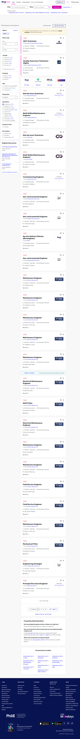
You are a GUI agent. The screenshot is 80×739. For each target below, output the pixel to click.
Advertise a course (38, 701)
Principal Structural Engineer (35, 583)
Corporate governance (55, 693)
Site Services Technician (33, 93)
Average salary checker (7, 703)
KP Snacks (29, 137)
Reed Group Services (71, 691)
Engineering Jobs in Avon (43, 661)
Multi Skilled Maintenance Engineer (34, 114)
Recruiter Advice (22, 693)
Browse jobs (67, 7)
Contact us (4, 685)
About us (52, 687)
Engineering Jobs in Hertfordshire (57, 661)
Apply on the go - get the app (43, 614)
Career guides (37, 699)
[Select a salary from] (10, 43)
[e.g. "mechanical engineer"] (19, 7)
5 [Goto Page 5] (45, 609)
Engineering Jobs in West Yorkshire (43, 670)
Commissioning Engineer (33, 177)
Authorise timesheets (71, 689)
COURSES (36, 682)
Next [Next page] (55, 609)
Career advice (5, 699)
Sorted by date (47, 25)
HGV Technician (29, 41)
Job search (4, 687)
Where (31, 7)
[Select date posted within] (10, 97)
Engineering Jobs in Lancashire (59, 12)
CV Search (20, 689)
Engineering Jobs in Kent (57, 666)
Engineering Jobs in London (16, 12)
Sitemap (4, 709)
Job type (4, 55)
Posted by (5, 73)
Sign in (42, 635)
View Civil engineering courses (10, 172)
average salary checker (39, 640)
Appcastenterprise (31, 95)
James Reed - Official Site (72, 703)
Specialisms (5, 102)
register (47, 635)
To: (3, 47)
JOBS (3, 682)
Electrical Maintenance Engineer (32, 382)
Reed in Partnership (70, 699)
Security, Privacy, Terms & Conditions (65, 731)
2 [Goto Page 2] (39, 609)
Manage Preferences (68, 729)
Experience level (7, 124)
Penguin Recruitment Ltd (33, 198)
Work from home (5, 691)
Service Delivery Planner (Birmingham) (33, 237)
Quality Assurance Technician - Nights (36, 62)
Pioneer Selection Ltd (33, 280)
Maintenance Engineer (32, 278)
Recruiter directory (6, 689)
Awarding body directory (40, 697)
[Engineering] (5, 34)
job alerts (31, 633)
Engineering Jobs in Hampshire (43, 657)
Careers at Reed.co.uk (55, 689)
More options (6, 131)
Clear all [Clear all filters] (15, 30)
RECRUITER (21, 682)
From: (3, 41)
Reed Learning (69, 697)
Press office (52, 691)
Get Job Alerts (29, 373)
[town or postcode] (42, 7)
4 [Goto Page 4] (43, 609)
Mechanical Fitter (30, 544)
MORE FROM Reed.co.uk (53, 683)
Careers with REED (70, 701)
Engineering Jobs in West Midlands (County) (37, 12)
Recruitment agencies (23, 691)
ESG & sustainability (70, 709)
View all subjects (38, 691)
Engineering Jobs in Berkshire (57, 657)
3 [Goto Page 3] (41, 609)
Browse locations (6, 695)
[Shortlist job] (61, 38)
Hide (3, 83)
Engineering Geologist (32, 564)
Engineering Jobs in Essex (43, 666)
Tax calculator (5, 701)
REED (67, 682)
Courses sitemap (38, 703)
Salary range (5, 38)
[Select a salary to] (10, 49)
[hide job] (63, 38)
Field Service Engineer (32, 484)
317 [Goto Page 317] (50, 609)
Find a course (37, 689)
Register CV (60, 2)
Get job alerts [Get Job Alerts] (59, 26)
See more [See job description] (26, 51)
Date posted (5, 94)
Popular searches (6, 697)
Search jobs (57, 7)
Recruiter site (21, 685)
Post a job (20, 687)
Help (3, 705)
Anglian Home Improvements (34, 65)
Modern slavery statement (56, 695)
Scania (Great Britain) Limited (35, 43)
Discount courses (38, 693)
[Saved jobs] (75, 2)
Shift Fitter (28, 403)
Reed (29, 240)
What (8, 7)
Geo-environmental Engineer (35, 197)
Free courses (37, 695)
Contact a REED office (7, 707)
